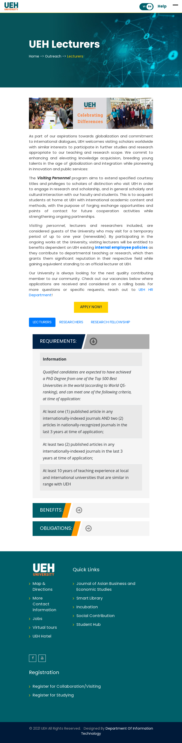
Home (34, 56)
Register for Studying (53, 695)
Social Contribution (95, 616)
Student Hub (88, 625)
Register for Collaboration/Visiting (67, 687)
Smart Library (89, 598)
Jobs (37, 619)
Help (162, 7)
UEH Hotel (42, 636)
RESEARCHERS (71, 322)
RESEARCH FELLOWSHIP (110, 322)
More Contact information (44, 604)
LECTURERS (42, 322)
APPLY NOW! (91, 307)
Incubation (87, 607)
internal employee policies (121, 248)
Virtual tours (45, 628)
